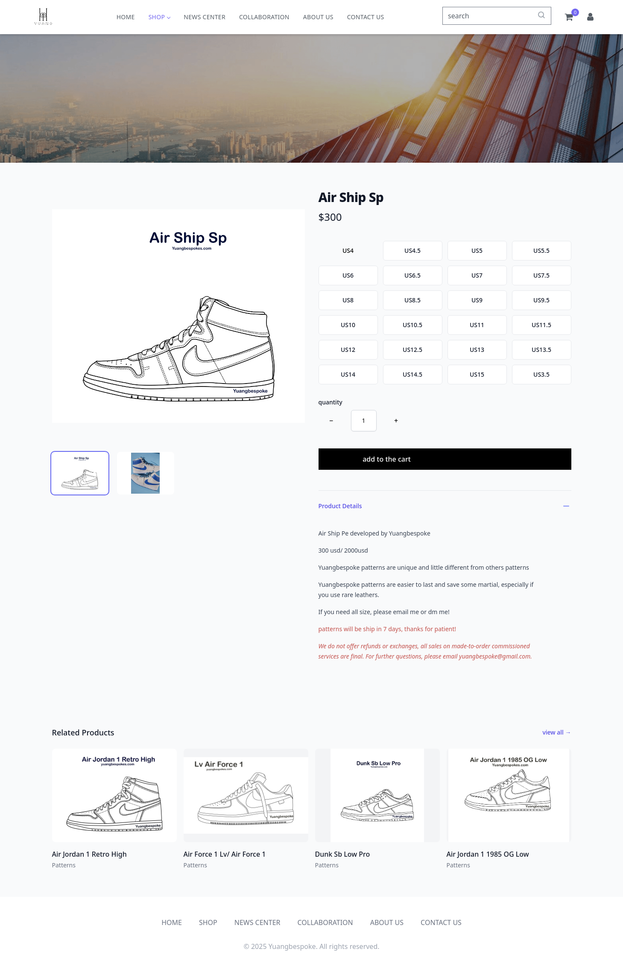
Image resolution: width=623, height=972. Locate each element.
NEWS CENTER (204, 17)
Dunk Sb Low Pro (342, 854)
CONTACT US (365, 17)
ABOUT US (318, 17)
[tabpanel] (178, 316)
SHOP (159, 17)
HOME (126, 17)
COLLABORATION (264, 17)
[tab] (80, 473)
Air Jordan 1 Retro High (89, 854)
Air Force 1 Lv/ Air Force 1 (225, 854)
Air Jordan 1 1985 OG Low (488, 854)
